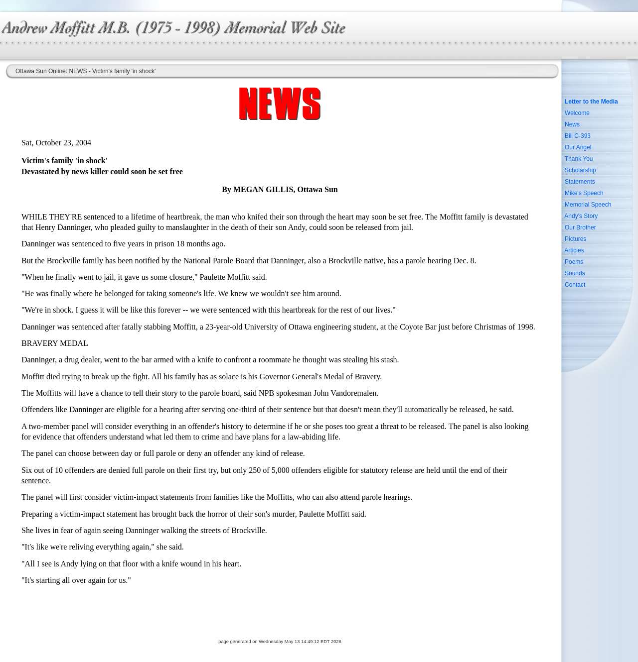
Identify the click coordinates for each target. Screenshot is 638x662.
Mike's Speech (584, 193)
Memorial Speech (588, 204)
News (572, 124)
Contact (575, 284)
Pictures (575, 238)
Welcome (577, 113)
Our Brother (580, 227)
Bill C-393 (578, 135)
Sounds (575, 273)
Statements (580, 181)
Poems (574, 261)
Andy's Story (581, 216)
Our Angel (578, 147)
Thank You (579, 158)
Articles (574, 250)
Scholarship (580, 170)
